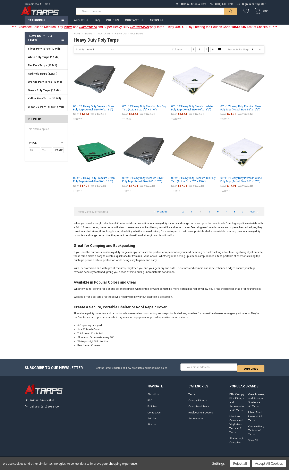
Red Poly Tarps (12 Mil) (42, 77)
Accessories (195, 420)
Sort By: (80, 53)
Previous (160, 216)
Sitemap (152, 426)
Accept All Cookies (269, 463)
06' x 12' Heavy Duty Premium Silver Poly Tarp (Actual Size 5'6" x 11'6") (93, 112)
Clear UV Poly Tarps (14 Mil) (46, 110)
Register (260, 4)
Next (255, 216)
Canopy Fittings (197, 402)
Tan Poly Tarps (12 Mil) (42, 69)
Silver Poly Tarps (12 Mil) (44, 52)
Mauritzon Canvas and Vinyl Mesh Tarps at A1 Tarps (236, 426)
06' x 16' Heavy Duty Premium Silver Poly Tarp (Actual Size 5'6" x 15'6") (142, 184)
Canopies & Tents (198, 408)
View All (253, 442)
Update (58, 154)
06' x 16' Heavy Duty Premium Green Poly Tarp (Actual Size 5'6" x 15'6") (94, 184)
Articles (156, 24)
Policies (112, 24)
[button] (46, 146)
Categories (36, 24)
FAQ (97, 24)
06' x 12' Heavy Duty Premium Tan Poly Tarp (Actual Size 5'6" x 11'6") (144, 112)
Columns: (177, 53)
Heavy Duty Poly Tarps (40, 42)
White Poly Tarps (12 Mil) (44, 61)
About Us (81, 24)
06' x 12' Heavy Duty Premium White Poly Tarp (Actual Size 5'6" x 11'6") (192, 112)
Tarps (191, 396)
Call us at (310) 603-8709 (44, 408)
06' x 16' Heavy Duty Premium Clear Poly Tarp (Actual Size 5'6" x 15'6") (240, 112)
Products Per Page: (239, 53)
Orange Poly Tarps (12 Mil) (45, 85)
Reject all (240, 463)
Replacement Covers (200, 414)
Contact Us (134, 24)
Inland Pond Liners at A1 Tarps (255, 418)
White (68, 31)
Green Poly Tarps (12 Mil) (44, 94)
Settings (218, 463)
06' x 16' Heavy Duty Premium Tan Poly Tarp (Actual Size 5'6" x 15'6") (193, 184)
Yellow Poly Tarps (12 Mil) (44, 102)
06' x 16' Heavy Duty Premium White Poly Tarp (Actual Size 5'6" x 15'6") (241, 184)
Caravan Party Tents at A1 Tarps (256, 432)
